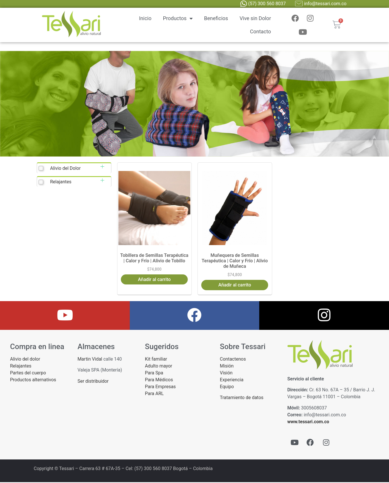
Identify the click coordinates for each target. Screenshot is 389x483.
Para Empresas (160, 387)
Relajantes (60, 183)
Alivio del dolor (25, 360)
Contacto (260, 32)
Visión (226, 373)
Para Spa (154, 373)
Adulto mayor (158, 367)
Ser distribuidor (93, 382)
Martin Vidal (90, 360)
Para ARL (154, 394)
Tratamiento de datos (242, 398)
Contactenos (233, 360)
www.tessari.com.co (308, 422)
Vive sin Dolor (255, 19)
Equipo (227, 387)
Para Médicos (159, 380)
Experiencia (231, 380)
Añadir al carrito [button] (154, 280)
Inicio (145, 19)
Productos (178, 19)
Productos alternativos (33, 380)
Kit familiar (156, 360)
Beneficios (216, 19)
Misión (227, 367)
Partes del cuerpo (28, 373)
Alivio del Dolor (65, 169)
